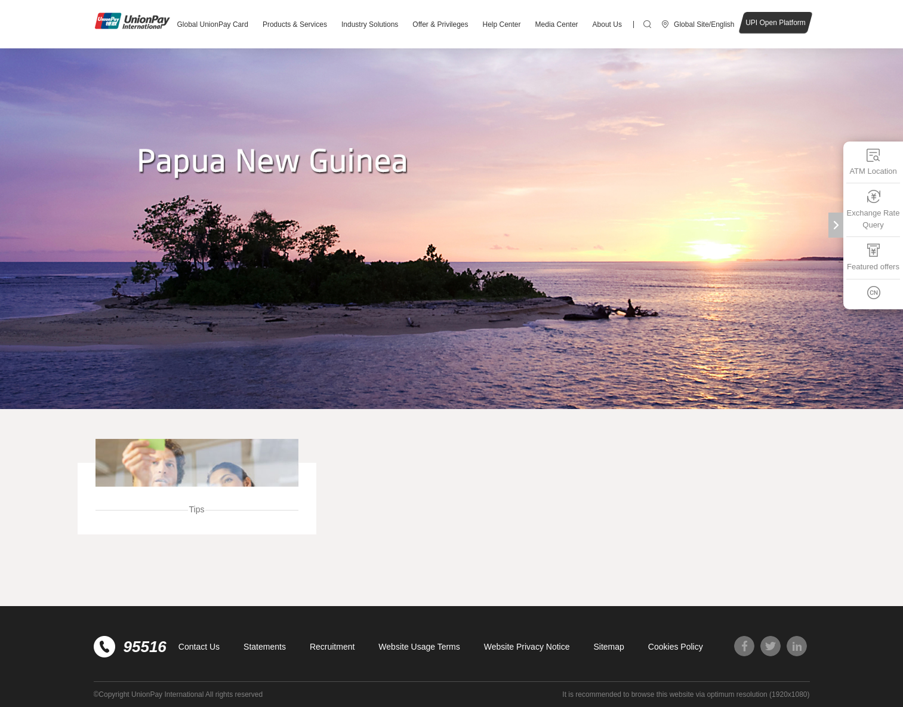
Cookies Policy (675, 646)
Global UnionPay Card (212, 24)
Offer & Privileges (440, 24)
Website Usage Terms (419, 646)
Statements (265, 646)
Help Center (502, 24)
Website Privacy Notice (527, 646)
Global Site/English (704, 24)
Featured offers (873, 257)
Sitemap (608, 646)
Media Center (556, 24)
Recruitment (332, 646)
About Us (607, 24)
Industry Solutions (369, 24)
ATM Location (872, 161)
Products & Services (295, 24)
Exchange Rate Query (873, 209)
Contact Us (199, 646)
